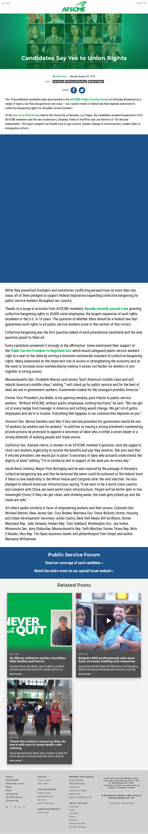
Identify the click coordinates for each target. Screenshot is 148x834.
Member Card (74, 794)
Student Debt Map (76, 780)
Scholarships (74, 787)
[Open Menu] (6, 3)
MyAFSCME (12, 780)
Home (9, 777)
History (72, 810)
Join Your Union (43, 780)
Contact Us (12, 800)
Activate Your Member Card (80, 797)
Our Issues (41, 800)
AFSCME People (44, 793)
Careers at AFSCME (77, 823)
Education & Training (77, 790)
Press (9, 790)
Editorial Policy (128, 803)
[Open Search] (141, 3)
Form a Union (42, 783)
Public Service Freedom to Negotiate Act (41, 351)
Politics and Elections (76, 81)
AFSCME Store (14, 797)
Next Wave (73, 820)
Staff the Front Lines (45, 803)
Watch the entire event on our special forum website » (74, 571)
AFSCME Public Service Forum (89, 99)
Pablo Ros (61, 76)
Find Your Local (14, 783)
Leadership (73, 806)
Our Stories (58, 81)
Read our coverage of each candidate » (74, 563)
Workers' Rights (95, 81)
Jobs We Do (74, 813)
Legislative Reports (45, 796)
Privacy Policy (114, 803)
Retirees (72, 816)
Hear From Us (42, 812)
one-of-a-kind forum (26, 115)
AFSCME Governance (77, 827)
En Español (12, 794)
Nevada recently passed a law (106, 309)
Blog (8, 787)
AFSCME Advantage (77, 783)
